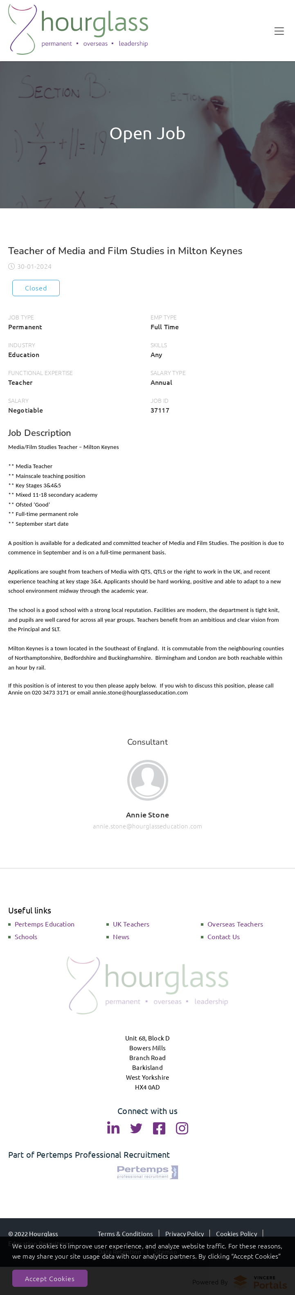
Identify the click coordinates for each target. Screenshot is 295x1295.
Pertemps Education (44, 924)
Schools (26, 936)
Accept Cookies (50, 1278)
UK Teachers (131, 924)
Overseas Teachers (235, 924)
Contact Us (223, 936)
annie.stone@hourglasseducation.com (147, 826)
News (121, 936)
